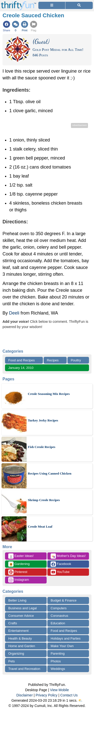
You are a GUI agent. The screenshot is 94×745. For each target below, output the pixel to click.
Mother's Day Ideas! (68, 556)
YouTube (60, 572)
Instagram (18, 579)
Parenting (58, 653)
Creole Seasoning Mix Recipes (49, 394)
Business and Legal (22, 608)
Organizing (16, 653)
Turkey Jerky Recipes (43, 420)
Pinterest (17, 572)
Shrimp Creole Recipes (44, 500)
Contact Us (69, 695)
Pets (11, 661)
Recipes (53, 360)
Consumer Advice (21, 616)
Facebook (61, 564)
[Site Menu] (51, 5)
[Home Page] (18, 3)
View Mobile (59, 690)
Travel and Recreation (24, 669)
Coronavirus (59, 616)
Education (58, 623)
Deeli (14, 313)
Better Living (17, 600)
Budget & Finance (63, 600)
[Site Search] (79, 5)
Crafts (12, 623)
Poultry (76, 360)
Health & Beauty (20, 638)
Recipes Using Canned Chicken (49, 473)
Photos (56, 661)
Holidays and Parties (65, 638)
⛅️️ (80, 700)
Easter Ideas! (21, 556)
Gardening (19, 564)
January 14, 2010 (20, 368)
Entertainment (18, 631)
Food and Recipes (21, 360)
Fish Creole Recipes (41, 447)
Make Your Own (62, 646)
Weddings (58, 669)
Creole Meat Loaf (40, 526)
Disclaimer (24, 695)
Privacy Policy (46, 695)
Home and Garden (21, 646)
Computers (59, 608)
